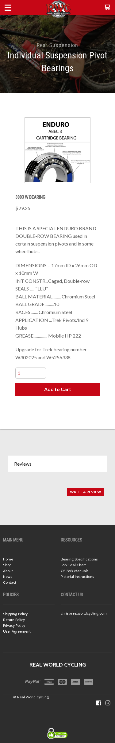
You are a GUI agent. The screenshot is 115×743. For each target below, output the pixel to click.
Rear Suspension (58, 45)
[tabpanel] (57, 488)
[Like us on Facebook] (98, 702)
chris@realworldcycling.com (84, 613)
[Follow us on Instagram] (107, 702)
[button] (107, 8)
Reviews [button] (23, 464)
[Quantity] (30, 373)
